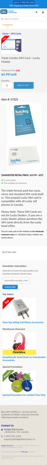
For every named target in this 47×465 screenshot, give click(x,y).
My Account (43, 12)
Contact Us (7, 425)
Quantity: (5, 80)
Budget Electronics (7, 445)
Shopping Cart (36, 12)
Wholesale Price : (10, 70)
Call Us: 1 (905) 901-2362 (24, 2)
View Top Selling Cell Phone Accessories (23, 322)
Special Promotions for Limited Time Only (24, 394)
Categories (8, 25)
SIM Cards (16, 33)
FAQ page (24, 452)
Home (5, 33)
